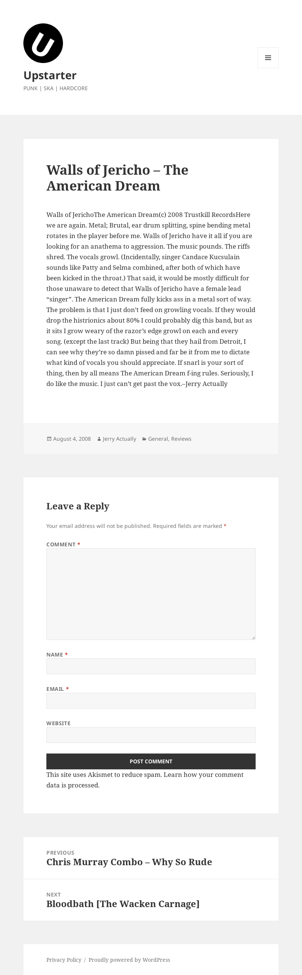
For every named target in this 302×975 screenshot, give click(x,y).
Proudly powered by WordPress (129, 959)
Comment (63, 544)
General (158, 438)
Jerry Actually (119, 438)
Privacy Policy (63, 959)
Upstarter (50, 75)
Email (57, 688)
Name (57, 654)
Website (58, 723)
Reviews (181, 438)
